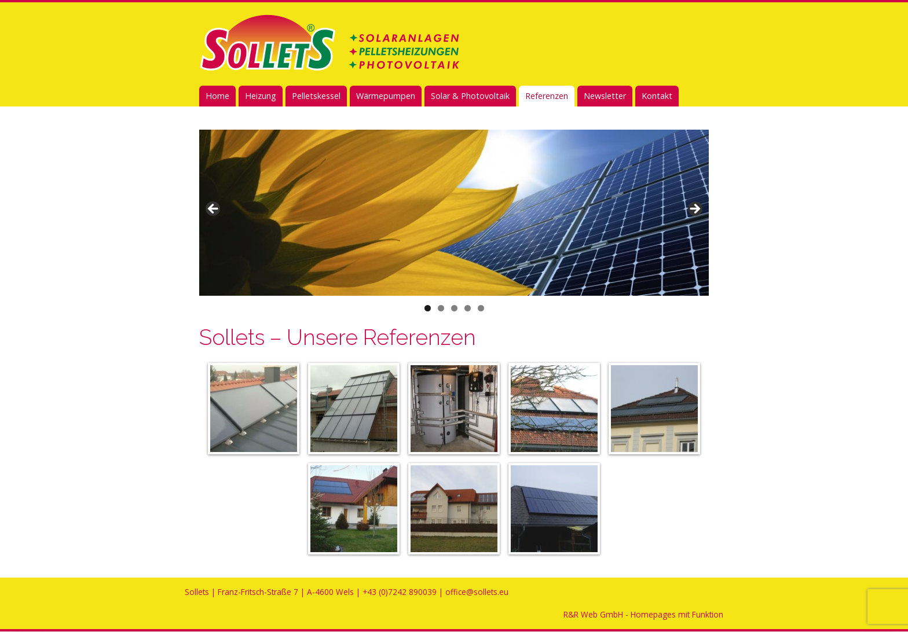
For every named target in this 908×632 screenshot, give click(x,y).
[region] (454, 213)
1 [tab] (427, 308)
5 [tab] (481, 308)
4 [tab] (467, 308)
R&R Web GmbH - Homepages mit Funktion (643, 614)
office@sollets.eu (476, 591)
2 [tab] (441, 308)
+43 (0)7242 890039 (400, 591)
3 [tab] (454, 308)
